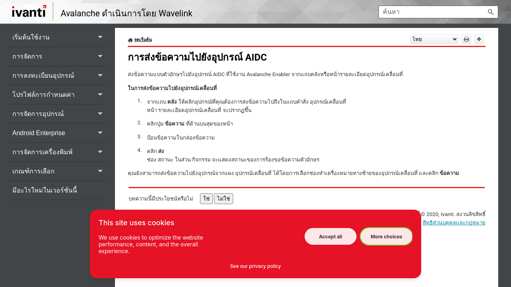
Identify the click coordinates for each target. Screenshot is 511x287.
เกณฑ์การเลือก (59, 171)
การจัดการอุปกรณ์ (59, 113)
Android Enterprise (59, 133)
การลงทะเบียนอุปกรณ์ (59, 75)
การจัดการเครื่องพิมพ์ (59, 152)
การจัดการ (59, 56)
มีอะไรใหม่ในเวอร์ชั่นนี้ (44, 190)
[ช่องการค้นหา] (438, 12)
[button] (491, 12)
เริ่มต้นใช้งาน (59, 37)
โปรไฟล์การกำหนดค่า (59, 94)
